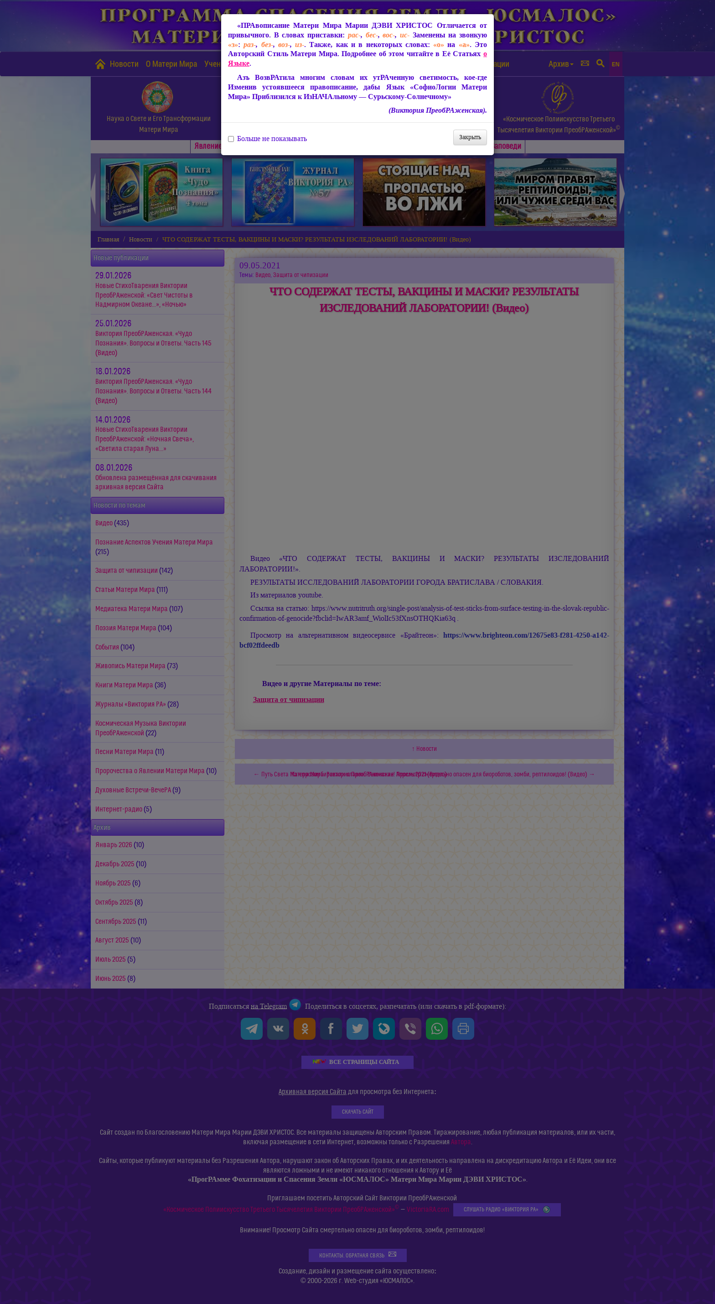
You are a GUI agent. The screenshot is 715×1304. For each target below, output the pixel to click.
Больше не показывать (267, 138)
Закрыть (470, 137)
